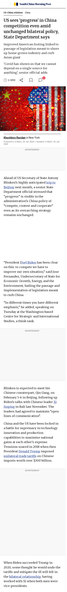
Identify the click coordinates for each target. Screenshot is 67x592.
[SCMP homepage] (32, 4)
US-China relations (13, 12)
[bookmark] (31, 80)
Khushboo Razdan (14, 137)
